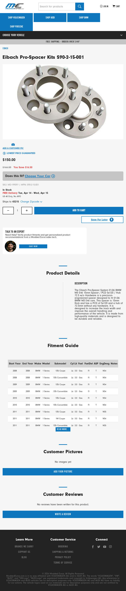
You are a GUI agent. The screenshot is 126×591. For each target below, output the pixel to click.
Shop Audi (50, 17)
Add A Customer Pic (13, 148)
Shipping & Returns (63, 552)
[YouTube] (105, 547)
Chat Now (33, 246)
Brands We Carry (24, 546)
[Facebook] (93, 547)
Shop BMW (83, 17)
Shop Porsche (16, 26)
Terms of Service (63, 563)
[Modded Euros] (20, 6)
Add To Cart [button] (79, 210)
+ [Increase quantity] (27, 210)
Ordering (63, 546)
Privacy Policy (63, 557)
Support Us (24, 552)
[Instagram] (110, 547)
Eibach (5, 48)
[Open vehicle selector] (117, 35)
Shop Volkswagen (16, 17)
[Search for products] (56, 6)
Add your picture (63, 472)
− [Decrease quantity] (8, 210)
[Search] (79, 6)
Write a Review (63, 514)
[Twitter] (99, 547)
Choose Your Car (40, 176)
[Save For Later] (102, 219)
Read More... (63, 429)
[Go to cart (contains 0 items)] (116, 6)
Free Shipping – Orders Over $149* (63, 42)
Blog (24, 557)
